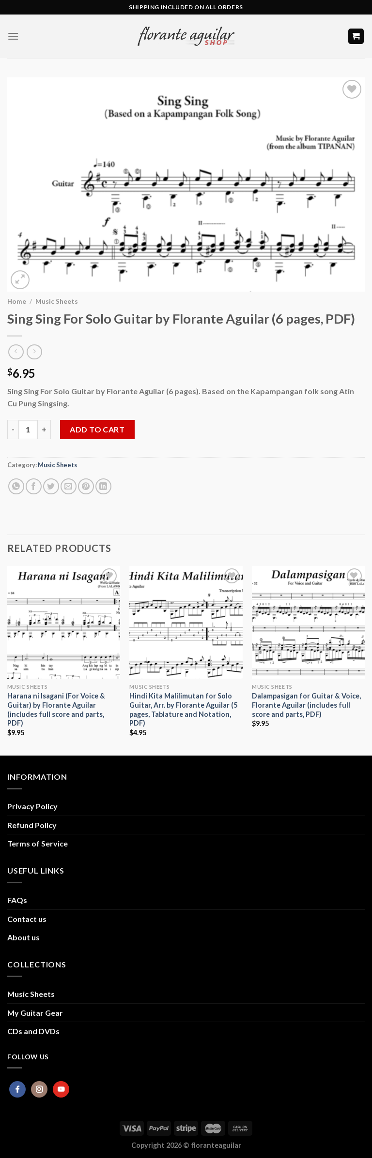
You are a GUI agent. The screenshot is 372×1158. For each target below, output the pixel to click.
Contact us (26, 918)
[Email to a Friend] (69, 486)
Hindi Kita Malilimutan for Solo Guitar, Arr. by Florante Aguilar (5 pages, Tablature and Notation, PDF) (183, 709)
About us (23, 937)
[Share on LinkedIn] (103, 486)
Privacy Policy (32, 806)
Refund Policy (32, 825)
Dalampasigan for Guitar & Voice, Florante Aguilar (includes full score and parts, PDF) (306, 705)
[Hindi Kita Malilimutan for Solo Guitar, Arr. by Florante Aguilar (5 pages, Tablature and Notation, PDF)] (185, 622)
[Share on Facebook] (34, 486)
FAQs (17, 900)
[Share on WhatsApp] (16, 486)
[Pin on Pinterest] (86, 486)
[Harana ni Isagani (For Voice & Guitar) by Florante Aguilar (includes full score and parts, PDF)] (63, 622)
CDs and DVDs (33, 1031)
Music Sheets (56, 301)
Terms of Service (37, 843)
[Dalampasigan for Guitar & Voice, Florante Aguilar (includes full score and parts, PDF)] (308, 622)
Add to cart (97, 429)
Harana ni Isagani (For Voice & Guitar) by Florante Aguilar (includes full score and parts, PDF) (56, 709)
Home (16, 301)
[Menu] (13, 36)
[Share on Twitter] (51, 486)
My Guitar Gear (35, 1012)
